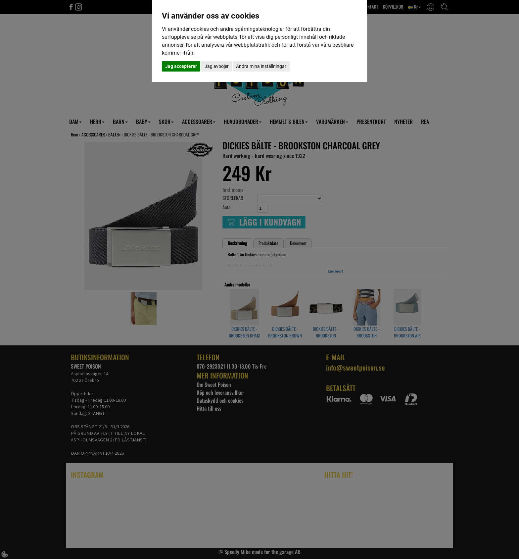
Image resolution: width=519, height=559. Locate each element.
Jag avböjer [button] (217, 66)
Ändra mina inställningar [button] (261, 66)
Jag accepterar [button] (181, 66)
